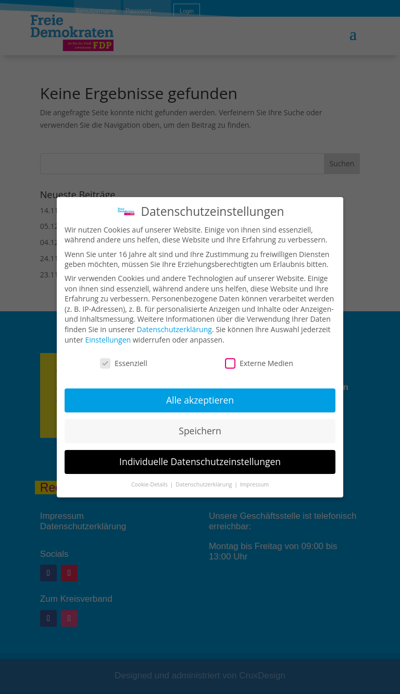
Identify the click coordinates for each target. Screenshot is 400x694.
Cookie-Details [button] (150, 484)
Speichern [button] (200, 430)
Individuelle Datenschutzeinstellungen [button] (200, 461)
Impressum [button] (254, 484)
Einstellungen (108, 340)
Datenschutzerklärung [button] (204, 484)
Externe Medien (259, 363)
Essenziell (123, 363)
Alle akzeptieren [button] (200, 400)
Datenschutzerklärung (174, 329)
